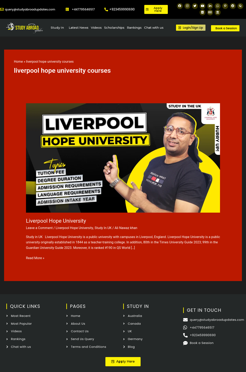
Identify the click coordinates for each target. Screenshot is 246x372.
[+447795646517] (67, 9)
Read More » (35, 257)
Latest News (78, 27)
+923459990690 (122, 9)
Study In (57, 27)
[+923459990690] (106, 9)
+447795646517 (83, 9)
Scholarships (114, 27)
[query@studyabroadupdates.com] (2, 9)
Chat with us (154, 27)
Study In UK (102, 228)
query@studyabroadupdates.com (31, 9)
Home (18, 62)
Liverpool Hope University (56, 221)
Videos (96, 27)
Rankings (134, 27)
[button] (123, 361)
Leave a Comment (39, 228)
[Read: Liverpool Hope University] (123, 158)
